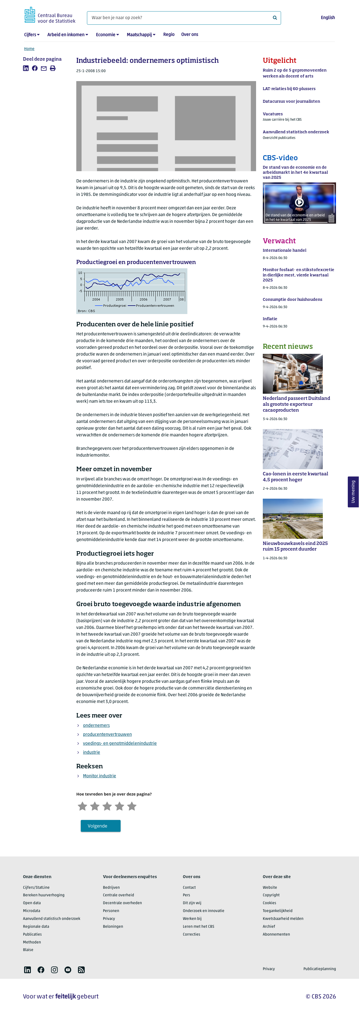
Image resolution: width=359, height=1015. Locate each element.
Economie (105, 35)
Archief (269, 927)
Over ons (189, 35)
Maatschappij (139, 35)
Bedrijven (111, 888)
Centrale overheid (118, 895)
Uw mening (353, 491)
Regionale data (36, 927)
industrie (91, 752)
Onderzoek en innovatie (203, 911)
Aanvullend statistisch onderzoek (51, 919)
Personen (111, 911)
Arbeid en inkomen (65, 35)
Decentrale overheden (122, 903)
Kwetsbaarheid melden (283, 919)
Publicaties (32, 934)
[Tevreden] (119, 805)
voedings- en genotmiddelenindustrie (120, 743)
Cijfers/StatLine (36, 888)
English (328, 18)
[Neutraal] (107, 805)
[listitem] (25, 68)
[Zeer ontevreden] (82, 805)
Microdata (31, 911)
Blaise (28, 950)
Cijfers (30, 35)
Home (29, 49)
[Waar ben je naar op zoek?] (184, 18)
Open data (32, 903)
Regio (168, 35)
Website (270, 888)
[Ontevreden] (95, 805)
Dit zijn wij (192, 903)
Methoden (32, 942)
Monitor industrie (99, 776)
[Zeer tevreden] (132, 805)
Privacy (109, 919)
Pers (186, 895)
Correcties (191, 934)
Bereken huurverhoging (44, 895)
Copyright (271, 895)
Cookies (269, 903)
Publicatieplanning (319, 969)
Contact (189, 888)
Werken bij (192, 919)
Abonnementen (276, 934)
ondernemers (96, 725)
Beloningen (113, 927)
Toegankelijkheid (278, 911)
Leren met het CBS (198, 927)
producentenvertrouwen (107, 734)
